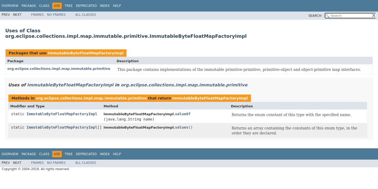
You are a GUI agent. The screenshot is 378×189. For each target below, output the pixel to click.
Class (44, 6)
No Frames (56, 15)
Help (117, 6)
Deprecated (86, 6)
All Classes (85, 15)
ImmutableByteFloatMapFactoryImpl (85, 53)
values (181, 127)
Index (105, 6)
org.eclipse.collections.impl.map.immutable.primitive (58, 69)
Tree (69, 6)
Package (29, 6)
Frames (37, 15)
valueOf (183, 114)
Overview (10, 6)
